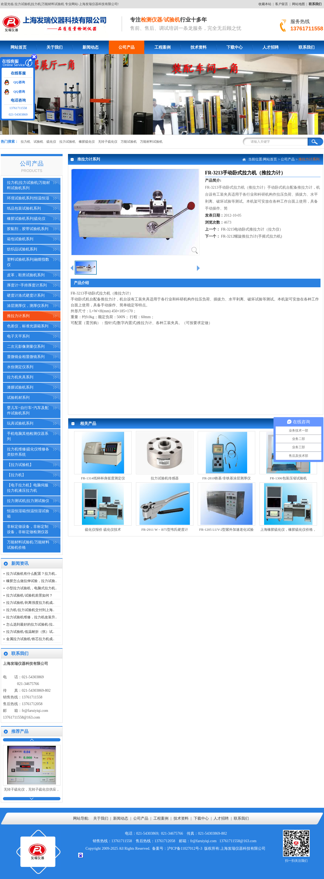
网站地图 (298, 4)
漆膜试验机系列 (20, 387)
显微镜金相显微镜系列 (26, 357)
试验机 (38, 141)
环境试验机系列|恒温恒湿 (28, 198)
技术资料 (198, 47)
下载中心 (234, 47)
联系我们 (241, 818)
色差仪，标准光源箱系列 (27, 326)
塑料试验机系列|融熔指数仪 (28, 262)
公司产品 (126, 47)
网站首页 (18, 47)
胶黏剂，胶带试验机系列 (27, 229)
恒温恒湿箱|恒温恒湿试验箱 (28, 513)
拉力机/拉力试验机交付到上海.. (30, 610)
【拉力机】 (16, 475)
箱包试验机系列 (20, 239)
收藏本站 (264, 4)
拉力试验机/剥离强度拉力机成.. (30, 603)
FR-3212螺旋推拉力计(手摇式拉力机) (251, 236)
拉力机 (25, 141)
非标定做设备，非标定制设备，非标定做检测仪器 (27, 529)
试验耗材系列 (18, 398)
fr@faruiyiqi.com (35, 711)
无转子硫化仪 (107, 141)
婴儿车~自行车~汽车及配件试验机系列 (28, 410)
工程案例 (162, 47)
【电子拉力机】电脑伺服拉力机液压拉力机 (27, 488)
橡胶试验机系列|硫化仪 (26, 219)
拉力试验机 (67, 141)
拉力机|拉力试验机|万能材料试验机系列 (28, 185)
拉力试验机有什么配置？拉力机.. (31, 574)
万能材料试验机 (151, 141)
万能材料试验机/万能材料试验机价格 (28, 545)
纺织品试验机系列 (22, 249)
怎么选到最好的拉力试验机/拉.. (30, 624)
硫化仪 (51, 141)
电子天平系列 (18, 336)
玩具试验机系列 (20, 423)
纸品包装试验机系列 (24, 208)
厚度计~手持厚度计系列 (27, 285)
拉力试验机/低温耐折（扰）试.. (30, 632)
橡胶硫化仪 (87, 141)
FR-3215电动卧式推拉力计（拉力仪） (252, 229)
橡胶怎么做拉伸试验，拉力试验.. (31, 581)
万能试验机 (129, 141)
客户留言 (281, 4)
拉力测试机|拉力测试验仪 (28, 501)
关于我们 (54, 47)
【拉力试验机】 (20, 465)
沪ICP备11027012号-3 (184, 848)
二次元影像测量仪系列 (26, 347)
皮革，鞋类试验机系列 (26, 275)
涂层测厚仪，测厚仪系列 (27, 306)
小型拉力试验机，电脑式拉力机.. (31, 588)
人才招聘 (270, 47)
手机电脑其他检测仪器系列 (27, 436)
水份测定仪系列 (20, 367)
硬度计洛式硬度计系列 (26, 295)
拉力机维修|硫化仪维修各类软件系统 (28, 452)
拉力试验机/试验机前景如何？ (29, 595)
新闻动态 (90, 47)
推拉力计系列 (18, 316)
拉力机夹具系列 (20, 377)
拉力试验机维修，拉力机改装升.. (31, 617)
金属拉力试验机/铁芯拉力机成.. (30, 639)
